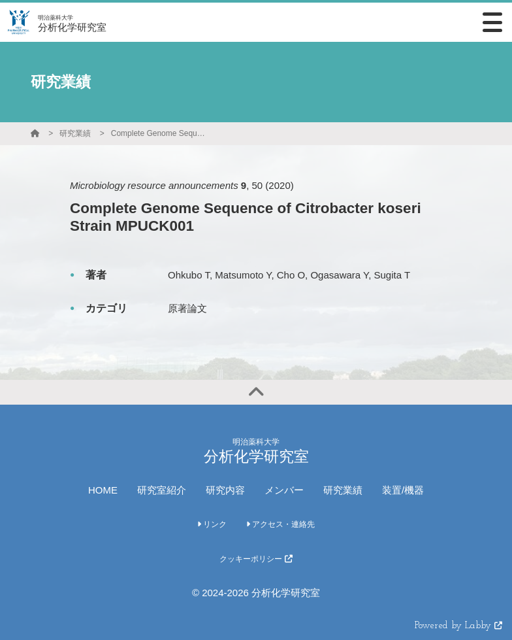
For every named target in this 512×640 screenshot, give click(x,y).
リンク (212, 524)
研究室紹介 (161, 490)
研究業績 (75, 133)
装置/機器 (403, 490)
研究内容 (225, 490)
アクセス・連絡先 (280, 524)
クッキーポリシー (255, 559)
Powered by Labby (458, 626)
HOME (103, 490)
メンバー (284, 490)
